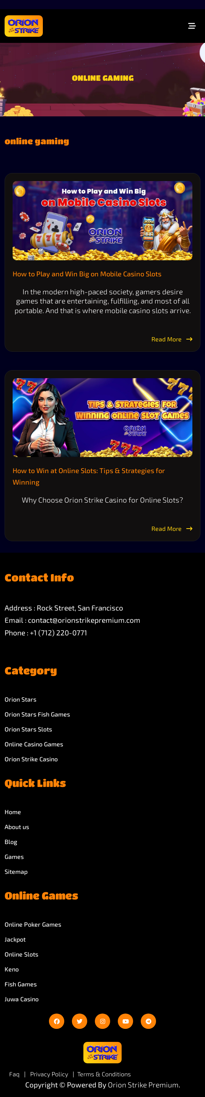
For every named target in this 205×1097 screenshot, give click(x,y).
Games (14, 856)
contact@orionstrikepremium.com (84, 619)
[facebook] (56, 1021)
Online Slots (21, 954)
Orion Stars (20, 699)
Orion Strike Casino (31, 758)
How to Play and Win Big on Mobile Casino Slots (87, 273)
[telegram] (148, 1021)
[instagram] (102, 1021)
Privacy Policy (50, 1073)
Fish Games (21, 984)
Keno (12, 969)
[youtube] (125, 1021)
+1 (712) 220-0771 (58, 632)
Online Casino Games (34, 744)
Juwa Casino (22, 998)
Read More (171, 339)
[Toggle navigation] (192, 25)
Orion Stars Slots (28, 729)
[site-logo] (24, 26)
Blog (11, 841)
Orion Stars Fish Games (37, 714)
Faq (14, 1073)
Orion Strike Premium (143, 1084)
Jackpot (15, 939)
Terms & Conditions (104, 1073)
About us (17, 826)
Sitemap (16, 871)
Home (13, 811)
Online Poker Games (33, 924)
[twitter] (79, 1021)
